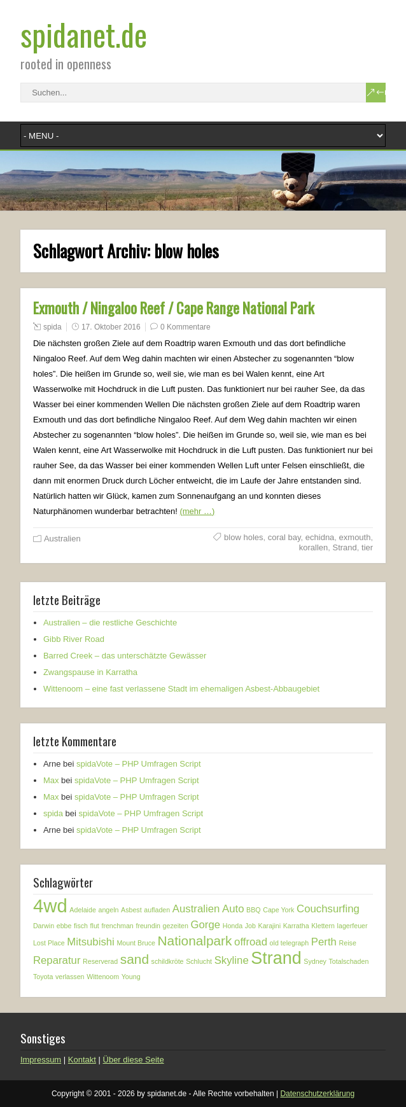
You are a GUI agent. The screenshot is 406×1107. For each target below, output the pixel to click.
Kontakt (82, 1059)
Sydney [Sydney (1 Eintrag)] (315, 961)
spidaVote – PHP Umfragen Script (138, 764)
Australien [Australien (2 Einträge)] (196, 909)
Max (51, 780)
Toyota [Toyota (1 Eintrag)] (43, 976)
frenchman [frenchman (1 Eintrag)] (117, 925)
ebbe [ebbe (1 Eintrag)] (64, 925)
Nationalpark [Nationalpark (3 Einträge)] (195, 940)
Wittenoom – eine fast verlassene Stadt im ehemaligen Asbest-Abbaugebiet (181, 688)
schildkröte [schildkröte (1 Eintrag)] (167, 961)
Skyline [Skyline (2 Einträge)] (231, 960)
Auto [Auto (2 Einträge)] (233, 909)
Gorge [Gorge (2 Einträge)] (205, 925)
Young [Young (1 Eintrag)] (131, 976)
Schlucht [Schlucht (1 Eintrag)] (199, 961)
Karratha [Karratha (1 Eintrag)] (296, 925)
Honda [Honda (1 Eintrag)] (232, 925)
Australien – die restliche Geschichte (110, 622)
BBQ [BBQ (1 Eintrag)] (253, 910)
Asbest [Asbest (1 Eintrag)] (131, 910)
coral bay (284, 537)
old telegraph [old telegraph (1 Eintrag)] (289, 943)
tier (367, 547)
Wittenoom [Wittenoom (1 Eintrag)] (103, 976)
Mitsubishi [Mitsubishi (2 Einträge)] (91, 942)
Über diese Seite (133, 1059)
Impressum (40, 1059)
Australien (62, 538)
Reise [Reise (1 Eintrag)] (347, 943)
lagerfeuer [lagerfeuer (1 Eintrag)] (352, 925)
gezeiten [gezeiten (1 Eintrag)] (175, 925)
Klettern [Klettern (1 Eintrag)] (323, 925)
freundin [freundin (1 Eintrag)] (148, 925)
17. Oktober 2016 (111, 327)
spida (52, 327)
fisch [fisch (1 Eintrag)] (81, 925)
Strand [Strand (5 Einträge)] (276, 958)
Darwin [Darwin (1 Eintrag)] (43, 925)
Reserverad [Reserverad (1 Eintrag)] (100, 961)
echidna (320, 537)
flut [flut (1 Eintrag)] (94, 925)
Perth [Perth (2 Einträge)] (324, 942)
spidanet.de (83, 34)
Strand (344, 547)
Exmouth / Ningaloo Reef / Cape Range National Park (173, 308)
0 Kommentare (185, 327)
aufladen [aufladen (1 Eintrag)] (157, 910)
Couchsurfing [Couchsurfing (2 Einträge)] (328, 909)
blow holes (243, 537)
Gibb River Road (73, 639)
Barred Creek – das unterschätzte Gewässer (125, 655)
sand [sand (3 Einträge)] (134, 959)
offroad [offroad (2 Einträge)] (250, 942)
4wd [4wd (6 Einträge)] (50, 905)
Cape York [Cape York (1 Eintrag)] (278, 910)
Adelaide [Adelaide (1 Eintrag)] (82, 910)
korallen (313, 547)
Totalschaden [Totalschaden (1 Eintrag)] (349, 961)
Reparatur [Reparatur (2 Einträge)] (57, 960)
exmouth (355, 537)
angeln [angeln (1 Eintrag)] (108, 910)
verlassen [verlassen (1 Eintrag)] (70, 976)
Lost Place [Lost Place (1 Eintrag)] (49, 943)
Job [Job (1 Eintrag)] (250, 925)
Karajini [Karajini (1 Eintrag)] (269, 925)
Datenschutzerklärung (317, 1093)
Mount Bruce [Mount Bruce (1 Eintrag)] (135, 943)
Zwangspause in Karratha (90, 672)
